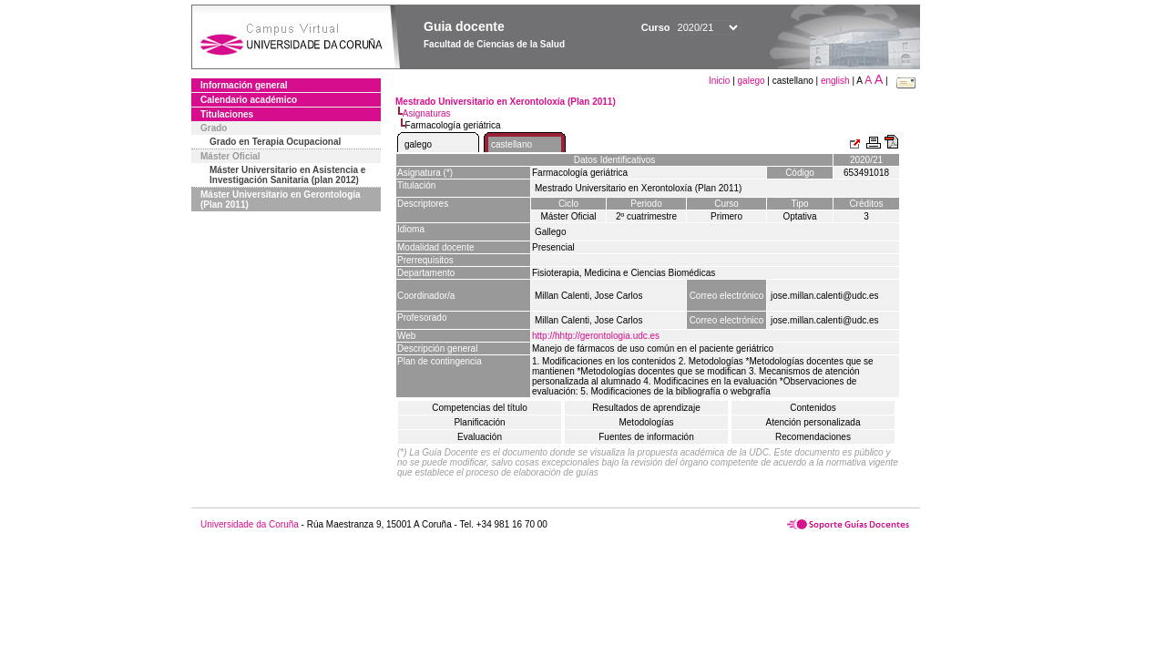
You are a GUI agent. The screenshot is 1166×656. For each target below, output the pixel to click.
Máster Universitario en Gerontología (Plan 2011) (280, 200)
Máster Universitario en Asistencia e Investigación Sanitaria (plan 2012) (287, 175)
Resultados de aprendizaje (646, 408)
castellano (511, 144)
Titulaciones (226, 114)
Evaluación (479, 437)
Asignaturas (427, 113)
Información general (244, 85)
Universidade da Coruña (249, 524)
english (835, 81)
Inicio (720, 81)
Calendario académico (248, 100)
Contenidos (813, 408)
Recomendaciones (813, 437)
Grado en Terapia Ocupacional (275, 142)
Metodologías (646, 422)
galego (751, 81)
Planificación (479, 422)
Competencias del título (479, 408)
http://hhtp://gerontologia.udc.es (596, 336)
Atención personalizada (813, 422)
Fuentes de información (646, 437)
